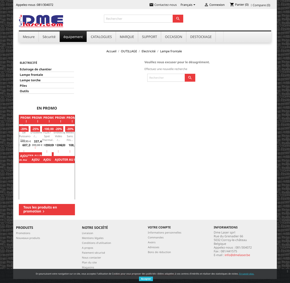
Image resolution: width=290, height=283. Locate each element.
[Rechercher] (143, 19)
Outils (24, 91)
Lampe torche (30, 80)
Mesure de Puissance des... (25, 134)
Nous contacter (91, 257)
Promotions (23, 233)
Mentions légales (93, 238)
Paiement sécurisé (93, 252)
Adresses (153, 247)
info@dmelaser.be (237, 255)
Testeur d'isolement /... (38, 132)
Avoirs (152, 242)
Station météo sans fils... (70, 134)
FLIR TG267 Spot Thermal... (48, 134)
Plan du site (89, 262)
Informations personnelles (164, 232)
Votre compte (159, 227)
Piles (23, 86)
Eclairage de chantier (36, 69)
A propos (87, 248)
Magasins (88, 267)
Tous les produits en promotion (40, 209)
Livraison (87, 233)
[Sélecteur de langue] (189, 5)
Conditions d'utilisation (96, 243)
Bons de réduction (159, 252)
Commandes (156, 237)
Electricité (28, 63)
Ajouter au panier (70, 159)
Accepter (146, 278)
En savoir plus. (246, 273)
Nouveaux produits (28, 238)
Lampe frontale (31, 75)
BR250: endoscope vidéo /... (60, 134)
